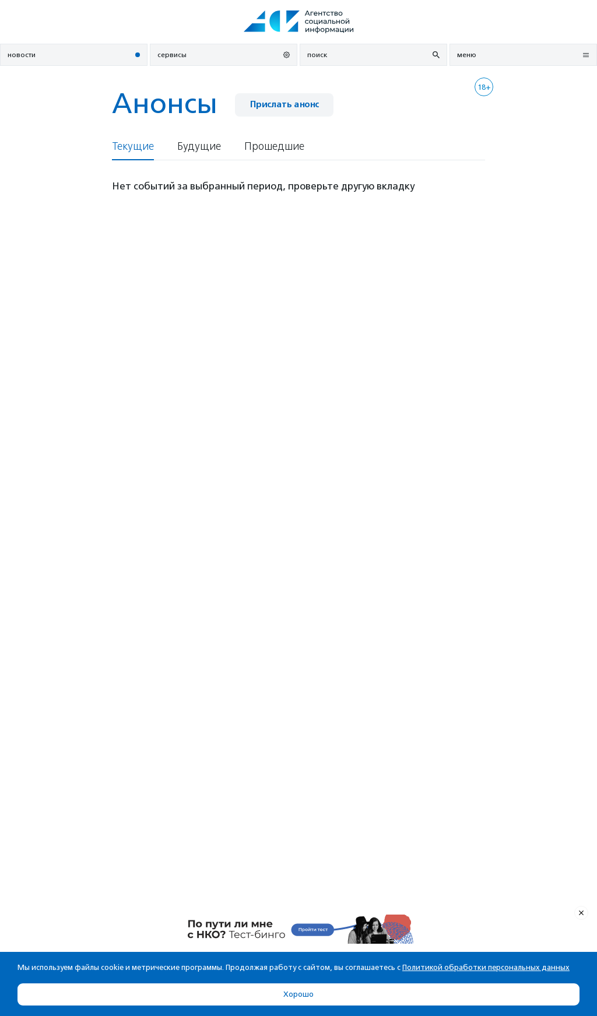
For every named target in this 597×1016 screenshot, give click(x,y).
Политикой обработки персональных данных (486, 967)
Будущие (199, 146)
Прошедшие (274, 146)
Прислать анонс (284, 104)
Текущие (133, 146)
